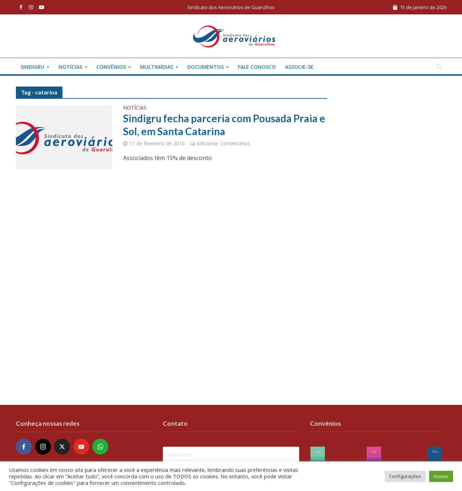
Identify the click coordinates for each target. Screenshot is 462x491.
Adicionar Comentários (223, 143)
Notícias (70, 66)
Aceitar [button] (441, 476)
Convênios (111, 66)
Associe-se (299, 66)
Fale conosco (257, 66)
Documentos (205, 66)
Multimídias (156, 66)
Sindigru (32, 66)
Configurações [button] (405, 476)
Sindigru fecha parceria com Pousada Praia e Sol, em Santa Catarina (224, 124)
